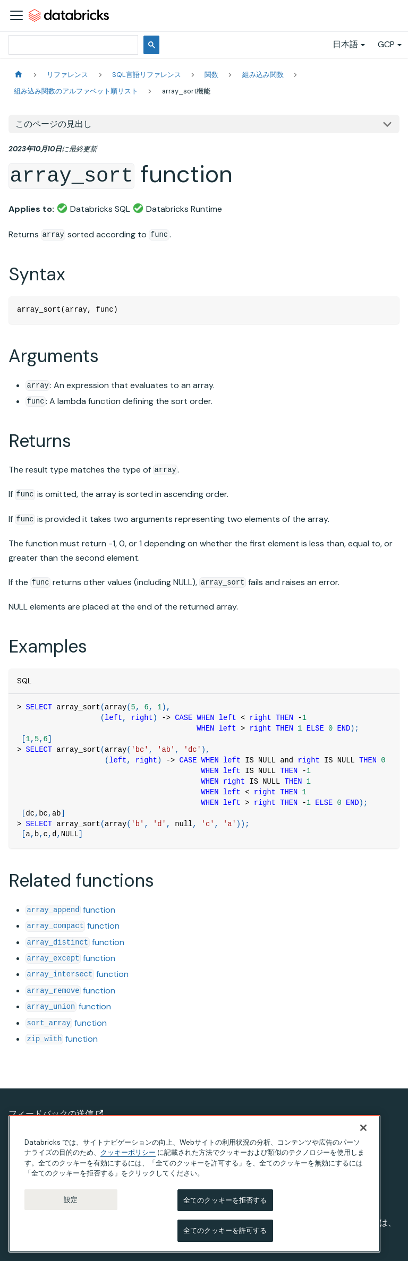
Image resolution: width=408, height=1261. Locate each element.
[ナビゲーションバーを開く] (16, 15)
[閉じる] (363, 1127)
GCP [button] (386, 44)
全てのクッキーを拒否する (225, 1200)
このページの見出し (53, 124)
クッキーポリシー (128, 1152)
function (70, 909)
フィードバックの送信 (55, 1113)
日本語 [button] (345, 44)
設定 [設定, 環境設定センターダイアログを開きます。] (71, 1199)
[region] (194, 1184)
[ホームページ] (18, 74)
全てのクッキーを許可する (225, 1231)
